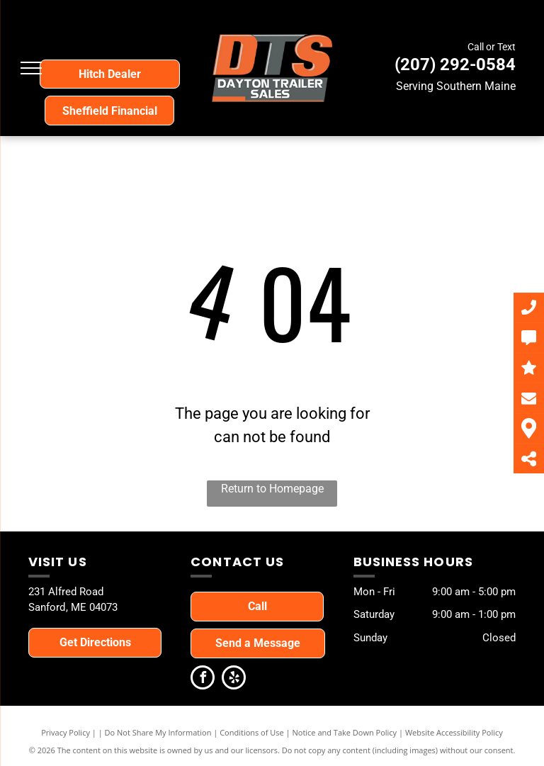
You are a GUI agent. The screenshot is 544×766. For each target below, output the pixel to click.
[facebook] (203, 679)
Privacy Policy (65, 732)
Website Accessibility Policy (454, 732)
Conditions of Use (252, 732)
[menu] (31, 68)
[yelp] (234, 679)
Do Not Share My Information (158, 732)
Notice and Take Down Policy (345, 732)
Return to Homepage (272, 488)
